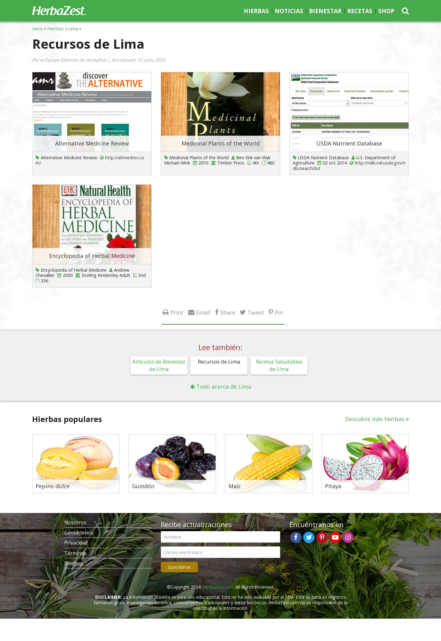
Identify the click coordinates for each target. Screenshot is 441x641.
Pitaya (333, 486)
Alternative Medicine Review (92, 143)
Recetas (359, 11)
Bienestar (325, 11)
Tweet (255, 312)
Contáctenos (78, 532)
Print (176, 312)
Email (203, 312)
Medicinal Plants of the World (221, 143)
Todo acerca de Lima (223, 386)
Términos (75, 553)
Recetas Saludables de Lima (279, 365)
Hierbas (256, 11)
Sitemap (73, 563)
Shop (386, 11)
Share (227, 312)
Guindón (143, 486)
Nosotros (75, 522)
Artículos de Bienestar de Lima (159, 365)
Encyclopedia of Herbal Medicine (92, 255)
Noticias (289, 11)
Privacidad (76, 542)
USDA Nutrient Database (349, 143)
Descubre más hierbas (374, 419)
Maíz (234, 486)
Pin (279, 312)
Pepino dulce (53, 486)
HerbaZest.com (218, 587)
